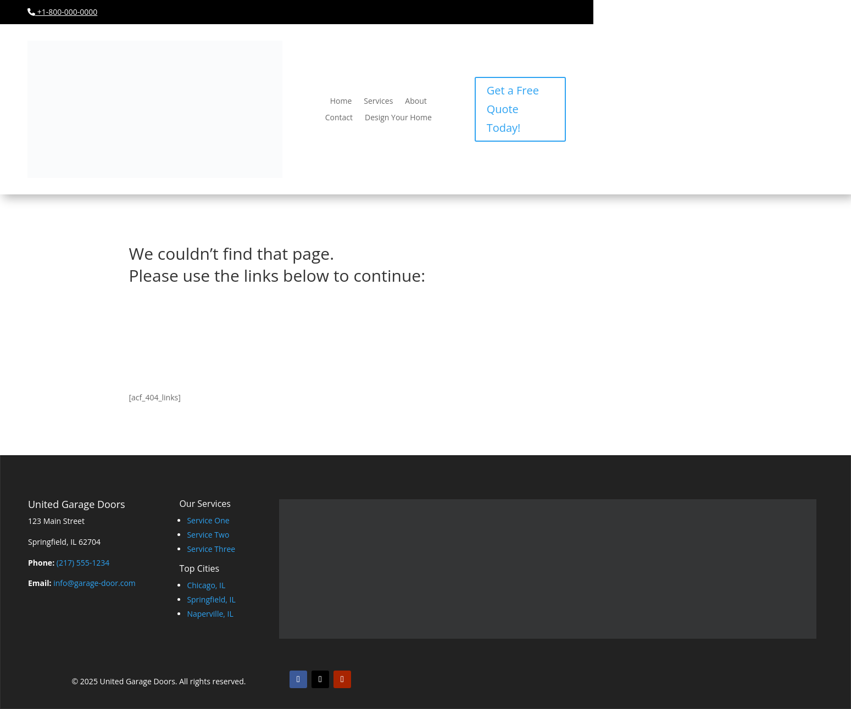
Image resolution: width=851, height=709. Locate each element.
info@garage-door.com (94, 583)
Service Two (208, 534)
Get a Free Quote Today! (513, 109)
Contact (339, 118)
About (415, 101)
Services (378, 101)
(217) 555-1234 (83, 562)
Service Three (211, 549)
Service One (208, 520)
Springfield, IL (211, 599)
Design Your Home (398, 118)
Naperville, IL (210, 613)
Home (341, 101)
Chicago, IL (206, 585)
